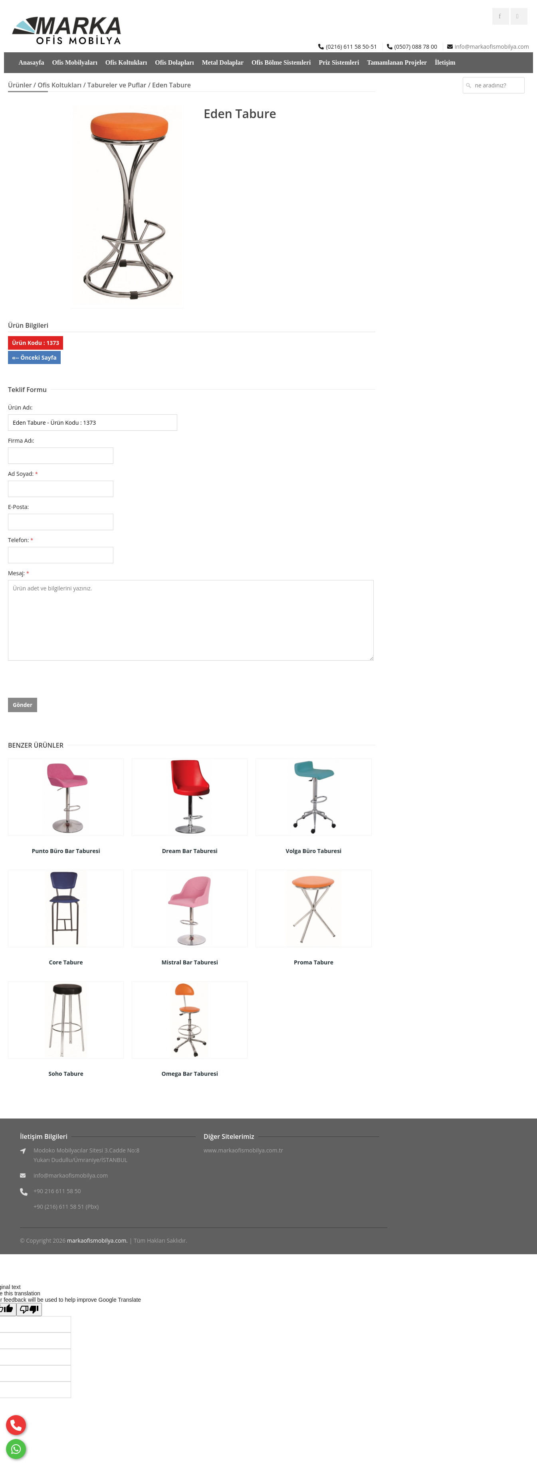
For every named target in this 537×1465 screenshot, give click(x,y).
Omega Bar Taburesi (190, 1073)
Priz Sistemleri (339, 62)
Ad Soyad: (23, 473)
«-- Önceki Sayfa (34, 357)
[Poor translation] (29, 1309)
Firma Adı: (21, 440)
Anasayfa (31, 62)
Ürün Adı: (20, 407)
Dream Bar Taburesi (190, 851)
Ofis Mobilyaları (74, 62)
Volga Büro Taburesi (314, 851)
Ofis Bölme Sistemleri (281, 62)
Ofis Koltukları (126, 62)
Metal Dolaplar (223, 62)
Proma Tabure (313, 962)
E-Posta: (18, 507)
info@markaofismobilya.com (492, 46)
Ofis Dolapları (174, 62)
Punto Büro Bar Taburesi (66, 851)
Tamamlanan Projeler (397, 62)
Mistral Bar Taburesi (189, 962)
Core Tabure (66, 962)
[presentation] (68, 682)
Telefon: (20, 540)
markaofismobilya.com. (97, 1240)
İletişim (445, 62)
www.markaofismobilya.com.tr (243, 1150)
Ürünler (20, 85)
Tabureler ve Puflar (117, 85)
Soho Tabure (66, 1073)
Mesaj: (18, 573)
